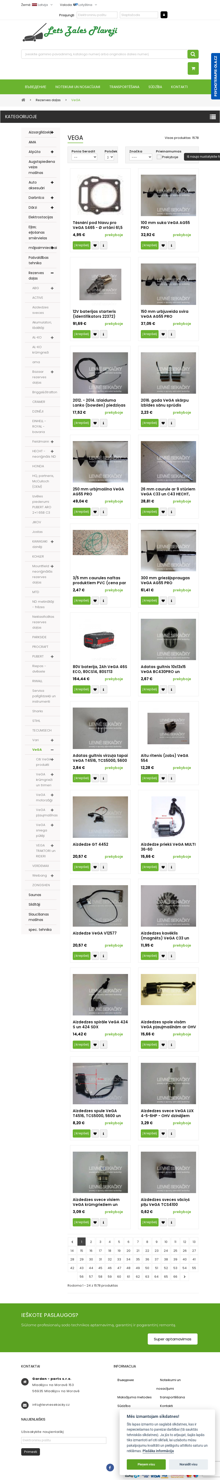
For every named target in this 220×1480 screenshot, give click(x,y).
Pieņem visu (146, 1464)
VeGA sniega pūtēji (41, 831)
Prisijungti (66, 15)
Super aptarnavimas (172, 1339)
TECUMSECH (42, 731)
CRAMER (38, 402)
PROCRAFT (40, 647)
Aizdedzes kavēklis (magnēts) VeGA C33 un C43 (165, 936)
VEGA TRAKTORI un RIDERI (45, 851)
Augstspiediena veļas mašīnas (42, 168)
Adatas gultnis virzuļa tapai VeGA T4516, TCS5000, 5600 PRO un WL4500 (100, 759)
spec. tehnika (40, 930)
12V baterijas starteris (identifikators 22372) (94, 314)
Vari (35, 740)
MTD (35, 592)
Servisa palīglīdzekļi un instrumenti (44, 696)
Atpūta (34, 152)
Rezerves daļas (36, 276)
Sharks (37, 711)
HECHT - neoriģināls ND (44, 454)
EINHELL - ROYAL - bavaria (39, 427)
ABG (35, 288)
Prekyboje (170, 157)
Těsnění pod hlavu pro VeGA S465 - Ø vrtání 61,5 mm (98, 226)
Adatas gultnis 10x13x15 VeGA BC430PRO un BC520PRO (163, 670)
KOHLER (38, 557)
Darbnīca (36, 198)
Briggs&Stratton (44, 392)
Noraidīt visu (188, 1464)
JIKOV (36, 522)
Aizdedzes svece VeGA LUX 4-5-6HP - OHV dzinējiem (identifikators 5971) (167, 1114)
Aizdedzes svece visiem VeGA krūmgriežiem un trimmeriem (96, 1203)
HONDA (38, 466)
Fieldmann (40, 442)
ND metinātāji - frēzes (43, 605)
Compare (103, 246)
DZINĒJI (37, 412)
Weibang (39, 876)
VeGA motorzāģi (44, 798)
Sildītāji (34, 904)
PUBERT (38, 657)
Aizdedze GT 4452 (90, 845)
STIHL (36, 721)
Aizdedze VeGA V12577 (95, 933)
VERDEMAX (40, 866)
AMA (32, 142)
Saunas (35, 895)
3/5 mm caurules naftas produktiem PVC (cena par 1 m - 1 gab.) (99, 581)
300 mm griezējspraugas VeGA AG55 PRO (165, 581)
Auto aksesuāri (37, 185)
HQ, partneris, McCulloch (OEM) (43, 481)
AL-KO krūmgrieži (40, 350)
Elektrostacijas (41, 217)
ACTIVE (37, 298)
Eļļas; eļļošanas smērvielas (38, 233)
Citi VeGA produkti (43, 762)
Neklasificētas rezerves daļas (43, 622)
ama (36, 362)
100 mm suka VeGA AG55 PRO (165, 226)
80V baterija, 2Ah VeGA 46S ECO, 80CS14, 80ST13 (100, 670)
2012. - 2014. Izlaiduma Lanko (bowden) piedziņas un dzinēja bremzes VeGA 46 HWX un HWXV (99, 403)
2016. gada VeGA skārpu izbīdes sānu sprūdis (165, 403)
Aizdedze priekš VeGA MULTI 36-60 (168, 847)
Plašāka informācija (158, 1451)
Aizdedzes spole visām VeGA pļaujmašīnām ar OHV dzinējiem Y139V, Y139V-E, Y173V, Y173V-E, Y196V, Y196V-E (168, 1025)
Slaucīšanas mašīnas (39, 917)
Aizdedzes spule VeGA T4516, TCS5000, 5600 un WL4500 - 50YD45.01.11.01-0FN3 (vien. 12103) (97, 1114)
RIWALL (37, 681)
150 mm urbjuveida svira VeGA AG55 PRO (164, 314)
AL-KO (37, 338)
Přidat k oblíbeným (95, 246)
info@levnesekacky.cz (51, 1405)
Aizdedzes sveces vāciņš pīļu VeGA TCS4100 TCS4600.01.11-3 (165, 1203)
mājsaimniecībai (42, 248)
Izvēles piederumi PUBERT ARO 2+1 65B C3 (41, 504)
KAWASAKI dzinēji (39, 545)
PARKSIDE (39, 637)
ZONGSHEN (41, 885)
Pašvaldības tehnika (39, 261)
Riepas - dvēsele (39, 669)
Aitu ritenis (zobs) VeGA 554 (164, 759)
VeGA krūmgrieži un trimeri (44, 780)
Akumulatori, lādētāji (42, 325)
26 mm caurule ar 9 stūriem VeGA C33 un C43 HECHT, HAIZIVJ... (168, 492)
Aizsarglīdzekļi (40, 132)
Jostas (37, 532)
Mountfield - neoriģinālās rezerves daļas (42, 574)
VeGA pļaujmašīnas (47, 813)
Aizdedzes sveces (40, 310)
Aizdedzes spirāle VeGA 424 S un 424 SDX (100, 1025)
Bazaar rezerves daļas (39, 377)
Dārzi (33, 208)
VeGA (37, 750)
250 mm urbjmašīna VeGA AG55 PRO (98, 492)
